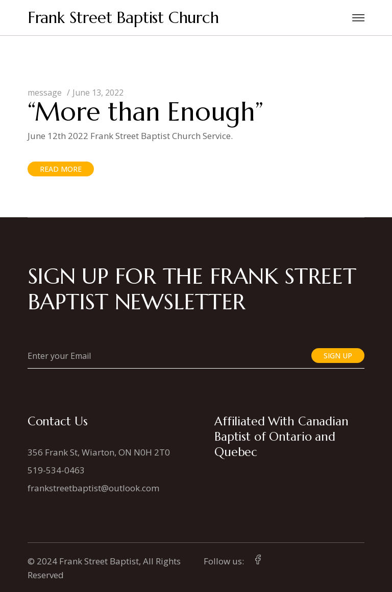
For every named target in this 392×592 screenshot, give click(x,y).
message (45, 92)
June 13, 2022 (98, 92)
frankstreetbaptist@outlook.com (93, 488)
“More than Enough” (145, 112)
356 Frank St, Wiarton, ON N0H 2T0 (99, 452)
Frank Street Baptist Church (123, 18)
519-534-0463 (56, 470)
